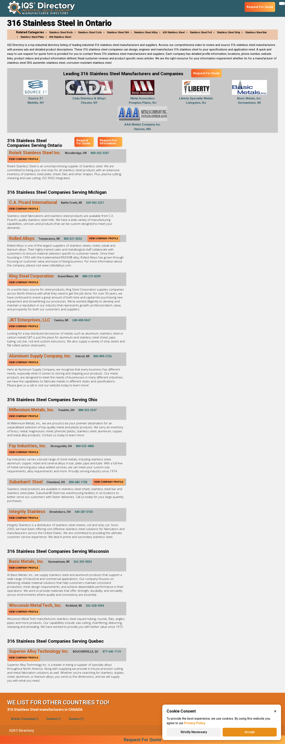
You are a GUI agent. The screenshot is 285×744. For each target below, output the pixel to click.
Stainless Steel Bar (256, 32)
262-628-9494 (95, 605)
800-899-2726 (102, 356)
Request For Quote (206, 73)
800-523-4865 (85, 446)
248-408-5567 (81, 320)
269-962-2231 (95, 202)
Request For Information (108, 142)
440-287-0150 (84, 511)
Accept (250, 732)
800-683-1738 (78, 482)
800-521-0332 (73, 238)
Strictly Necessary (193, 732)
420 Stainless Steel (174, 32)
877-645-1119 (112, 651)
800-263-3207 (100, 153)
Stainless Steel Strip (228, 32)
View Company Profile (23, 159)
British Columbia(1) (24, 719)
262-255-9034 (82, 561)
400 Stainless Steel (60, 37)
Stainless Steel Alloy (146, 32)
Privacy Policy (194, 723)
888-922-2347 (87, 410)
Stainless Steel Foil (201, 32)
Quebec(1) (76, 719)
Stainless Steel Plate (32, 37)
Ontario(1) (53, 719)
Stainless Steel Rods (61, 32)
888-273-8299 (91, 276)
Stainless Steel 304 (118, 32)
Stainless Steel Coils (90, 32)
